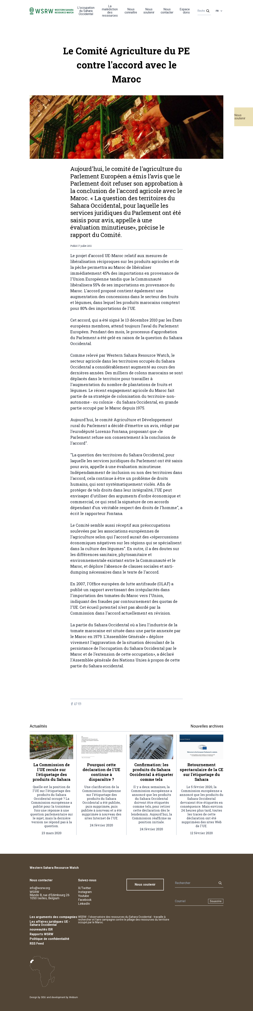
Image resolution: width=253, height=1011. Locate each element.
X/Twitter (84, 888)
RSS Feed (37, 943)
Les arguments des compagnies (53, 917)
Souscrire (216, 901)
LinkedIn (84, 904)
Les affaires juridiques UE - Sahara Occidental (50, 923)
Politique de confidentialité (49, 939)
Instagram (85, 892)
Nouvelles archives (207, 726)
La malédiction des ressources (110, 10)
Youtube (83, 896)
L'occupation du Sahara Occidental (85, 11)
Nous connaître (131, 10)
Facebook (85, 900)
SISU (43, 997)
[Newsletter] (190, 901)
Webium (73, 997)
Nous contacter (167, 10)
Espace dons (185, 10)
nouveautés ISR (41, 929)
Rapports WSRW (41, 934)
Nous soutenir (239, 116)
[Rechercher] (203, 10)
